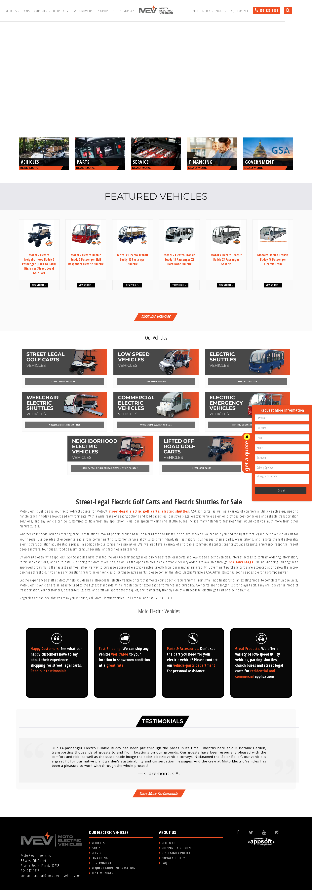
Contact (242, 11)
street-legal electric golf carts (133, 511)
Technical (60, 11)
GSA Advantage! (241, 562)
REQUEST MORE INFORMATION (114, 868)
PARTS (96, 848)
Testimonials (126, 11)
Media (207, 11)
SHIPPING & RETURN (176, 848)
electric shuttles (175, 511)
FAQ (232, 11)
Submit (281, 490)
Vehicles (13, 11)
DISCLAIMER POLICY (176, 853)
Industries (41, 11)
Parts (26, 11)
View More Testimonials (159, 793)
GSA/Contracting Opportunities (92, 11)
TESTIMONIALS (102, 873)
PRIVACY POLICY (173, 858)
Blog (196, 11)
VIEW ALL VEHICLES (156, 316)
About (221, 11)
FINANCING (100, 858)
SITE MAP (169, 843)
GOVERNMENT (101, 863)
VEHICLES (98, 843)
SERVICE (97, 853)
